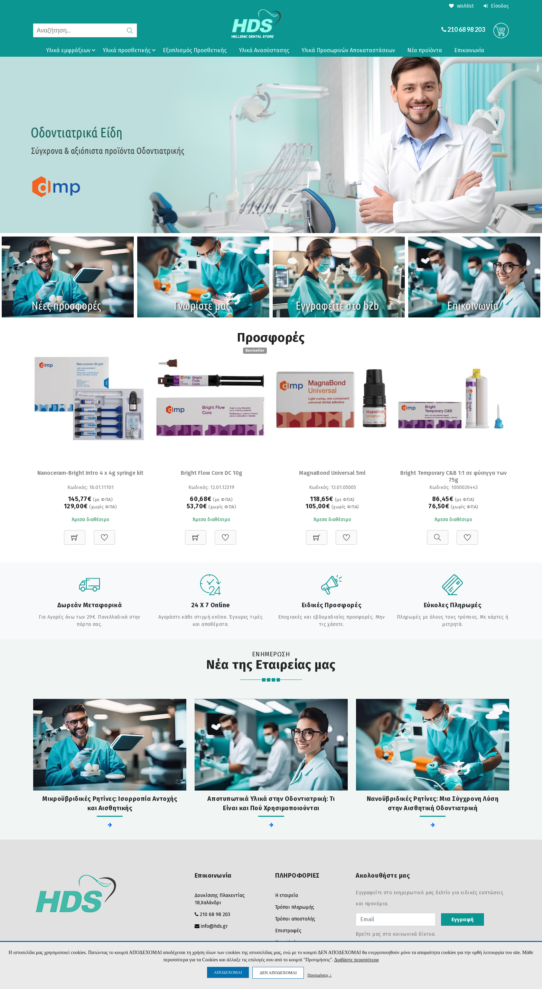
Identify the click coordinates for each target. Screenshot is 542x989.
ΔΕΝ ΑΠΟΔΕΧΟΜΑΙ (278, 972)
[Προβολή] (437, 534)
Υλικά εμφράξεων (71, 50)
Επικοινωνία (469, 50)
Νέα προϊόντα (424, 50)
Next (533, 144)
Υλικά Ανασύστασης (264, 50)
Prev (9, 144)
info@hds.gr (214, 926)
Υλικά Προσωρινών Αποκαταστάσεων (348, 50)
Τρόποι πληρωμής (294, 907)
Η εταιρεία (286, 895)
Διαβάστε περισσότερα (356, 959)
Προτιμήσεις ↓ (319, 975)
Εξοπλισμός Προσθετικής (195, 50)
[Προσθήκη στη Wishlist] (104, 534)
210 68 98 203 (466, 29)
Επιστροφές (288, 931)
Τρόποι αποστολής (295, 919)
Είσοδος (496, 6)
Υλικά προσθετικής (130, 50)
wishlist (461, 6)
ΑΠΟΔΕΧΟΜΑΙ (228, 972)
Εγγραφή (462, 919)
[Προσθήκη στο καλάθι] (74, 534)
